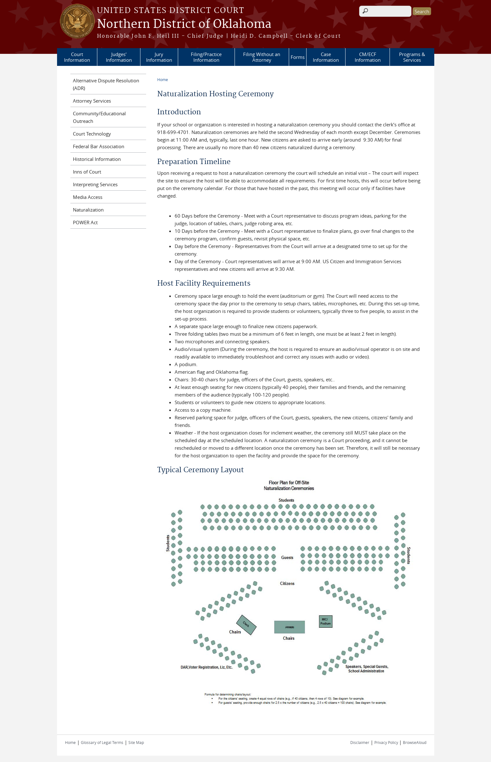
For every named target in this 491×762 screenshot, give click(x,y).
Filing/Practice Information (206, 57)
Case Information (326, 57)
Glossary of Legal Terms (102, 742)
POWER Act (85, 222)
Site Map (136, 742)
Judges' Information (119, 57)
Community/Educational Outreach (99, 117)
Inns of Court (87, 171)
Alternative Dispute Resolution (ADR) (106, 84)
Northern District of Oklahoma (184, 24)
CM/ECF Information (368, 57)
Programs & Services (412, 57)
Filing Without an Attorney (261, 57)
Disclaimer (359, 742)
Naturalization (88, 209)
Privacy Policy (386, 742)
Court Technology (92, 133)
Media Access (87, 197)
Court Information (77, 57)
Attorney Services (92, 101)
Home (162, 79)
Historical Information (97, 159)
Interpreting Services (95, 184)
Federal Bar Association (98, 146)
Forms (298, 57)
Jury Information (159, 57)
